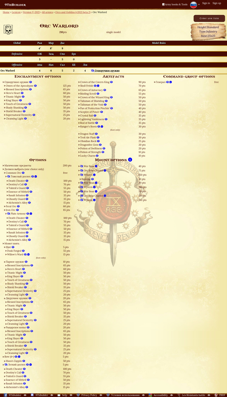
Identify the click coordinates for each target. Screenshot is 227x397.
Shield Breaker (15, 111)
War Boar (88, 166)
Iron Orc (12, 210)
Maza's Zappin (15, 360)
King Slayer (14, 100)
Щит (10, 247)
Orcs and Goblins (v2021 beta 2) (73, 12)
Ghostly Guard (18, 199)
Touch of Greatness (18, 104)
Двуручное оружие (18, 298)
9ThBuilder (15, 4)
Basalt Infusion (18, 195)
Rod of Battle (89, 122)
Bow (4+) (12, 356)
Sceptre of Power (91, 111)
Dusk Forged (16, 250)
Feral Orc (13, 206)
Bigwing (87, 179)
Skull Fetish (89, 85)
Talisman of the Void (93, 104)
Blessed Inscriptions (19, 89)
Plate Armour (19, 213)
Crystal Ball (88, 115)
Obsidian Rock (90, 141)
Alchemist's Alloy (19, 202)
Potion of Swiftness (92, 148)
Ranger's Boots (91, 126)
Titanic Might (15, 96)
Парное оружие (16, 261)
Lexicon (16, 12)
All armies (47, 12)
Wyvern (88, 174)
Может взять (11, 243)
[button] (195, 5)
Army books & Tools (175, 4)
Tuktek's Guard (18, 188)
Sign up (217, 3)
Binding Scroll (89, 93)
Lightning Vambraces (93, 119)
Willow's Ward (18, 254)
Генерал (164, 82)
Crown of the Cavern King (96, 82)
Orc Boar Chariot (93, 170)
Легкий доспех (18, 364)
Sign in (206, 3)
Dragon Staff (89, 133)
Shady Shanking (16, 107)
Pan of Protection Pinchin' (96, 108)
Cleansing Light (16, 118)
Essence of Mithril (20, 191)
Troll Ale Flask (89, 137)
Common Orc (15, 172)
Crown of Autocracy (93, 90)
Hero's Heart (14, 93)
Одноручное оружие (18, 82)
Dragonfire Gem (91, 144)
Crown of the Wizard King (96, 97)
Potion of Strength (92, 152)
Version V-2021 (31, 12)
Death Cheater (18, 180)
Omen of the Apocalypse (21, 85)
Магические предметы (17, 165)
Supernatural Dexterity (20, 114)
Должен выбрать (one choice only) (24, 169)
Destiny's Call (17, 184)
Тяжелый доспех (22, 176)
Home (6, 12)
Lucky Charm (89, 155)
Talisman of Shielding (94, 101)
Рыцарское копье (17, 327)
